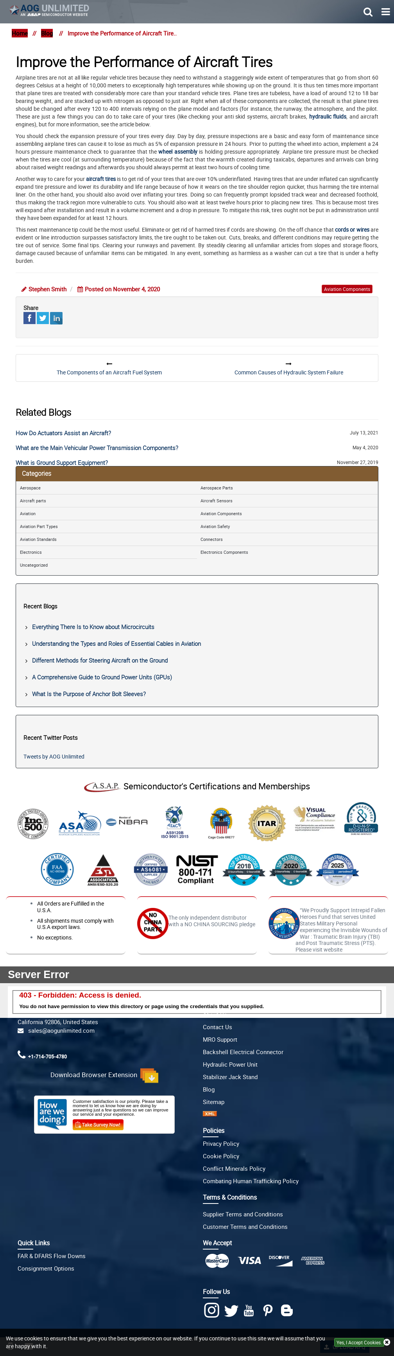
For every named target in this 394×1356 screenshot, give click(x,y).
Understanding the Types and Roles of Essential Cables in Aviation (116, 643)
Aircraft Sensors (217, 500)
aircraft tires (101, 179)
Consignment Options (46, 1268)
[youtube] (250, 1310)
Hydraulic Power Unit (230, 1064)
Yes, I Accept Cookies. (359, 1342)
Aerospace (30, 488)
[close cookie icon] (386, 1342)
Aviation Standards (38, 539)
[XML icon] (210, 1114)
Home (20, 33)
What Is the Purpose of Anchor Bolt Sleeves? (89, 694)
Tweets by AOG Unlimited (53, 756)
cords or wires (352, 229)
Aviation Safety (215, 526)
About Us (215, 1014)
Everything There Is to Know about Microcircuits (93, 627)
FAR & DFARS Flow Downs (52, 1256)
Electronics (31, 552)
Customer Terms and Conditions (245, 1226)
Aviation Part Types (39, 526)
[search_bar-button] (368, 11)
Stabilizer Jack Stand (230, 1077)
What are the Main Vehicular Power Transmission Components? (97, 447)
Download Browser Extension (104, 1075)
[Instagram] (212, 1310)
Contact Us (217, 1027)
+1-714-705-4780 (47, 1056)
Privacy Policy (221, 1143)
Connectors (212, 539)
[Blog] (288, 1310)
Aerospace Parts (217, 488)
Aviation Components (221, 513)
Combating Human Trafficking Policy (251, 1181)
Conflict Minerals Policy (234, 1168)
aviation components (347, 289)
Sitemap (213, 1102)
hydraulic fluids (327, 116)
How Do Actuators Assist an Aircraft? (63, 432)
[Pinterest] (269, 1310)
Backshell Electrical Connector (243, 1052)
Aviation (28, 513)
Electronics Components (224, 552)
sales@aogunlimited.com (60, 1030)
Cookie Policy (221, 1156)
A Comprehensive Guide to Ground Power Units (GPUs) (102, 677)
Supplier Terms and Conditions (243, 1214)
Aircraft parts (33, 500)
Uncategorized (34, 565)
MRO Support (220, 1039)
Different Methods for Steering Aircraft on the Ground (100, 660)
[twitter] (233, 1310)
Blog (47, 33)
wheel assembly (177, 151)
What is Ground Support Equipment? (62, 462)
